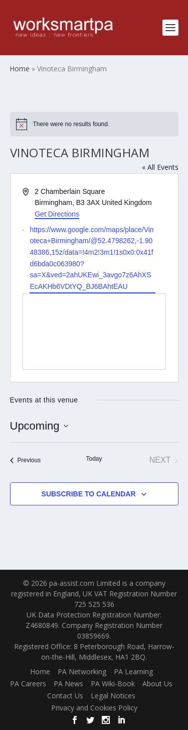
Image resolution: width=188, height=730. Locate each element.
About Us (157, 683)
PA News (68, 683)
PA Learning (133, 671)
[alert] (94, 124)
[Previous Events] (25, 460)
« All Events (160, 167)
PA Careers (28, 683)
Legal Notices (113, 695)
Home (40, 671)
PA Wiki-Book (113, 683)
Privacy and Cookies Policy (94, 707)
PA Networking (82, 671)
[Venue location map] (94, 331)
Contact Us (65, 695)
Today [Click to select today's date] (94, 458)
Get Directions (57, 214)
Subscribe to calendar (89, 494)
